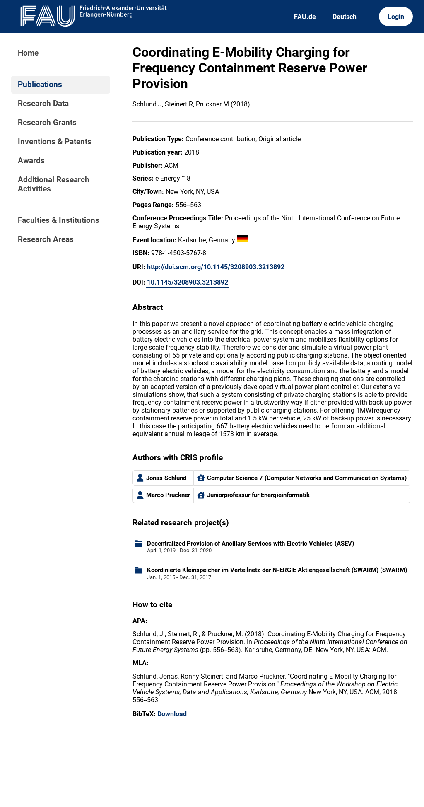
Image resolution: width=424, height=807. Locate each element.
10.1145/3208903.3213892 (187, 282)
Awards (31, 160)
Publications (40, 84)
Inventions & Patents (55, 141)
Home (28, 53)
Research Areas (46, 239)
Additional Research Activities (53, 184)
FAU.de (305, 17)
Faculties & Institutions (58, 220)
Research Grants (47, 122)
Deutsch (344, 17)
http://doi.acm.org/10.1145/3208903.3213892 (215, 267)
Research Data (43, 103)
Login (396, 17)
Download (172, 714)
